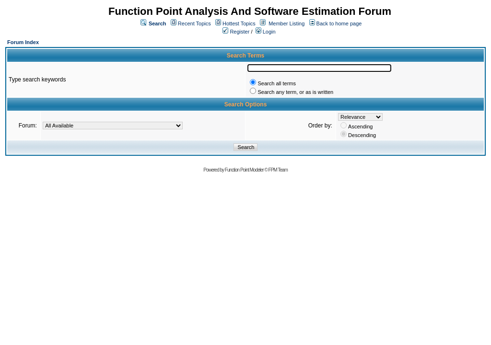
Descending (362, 135)
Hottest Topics (239, 23)
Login (266, 31)
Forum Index (23, 42)
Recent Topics (194, 23)
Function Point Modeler (244, 169)
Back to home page (339, 23)
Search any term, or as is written (295, 92)
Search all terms (276, 83)
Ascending (360, 126)
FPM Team (278, 169)
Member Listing (286, 23)
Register (235, 31)
